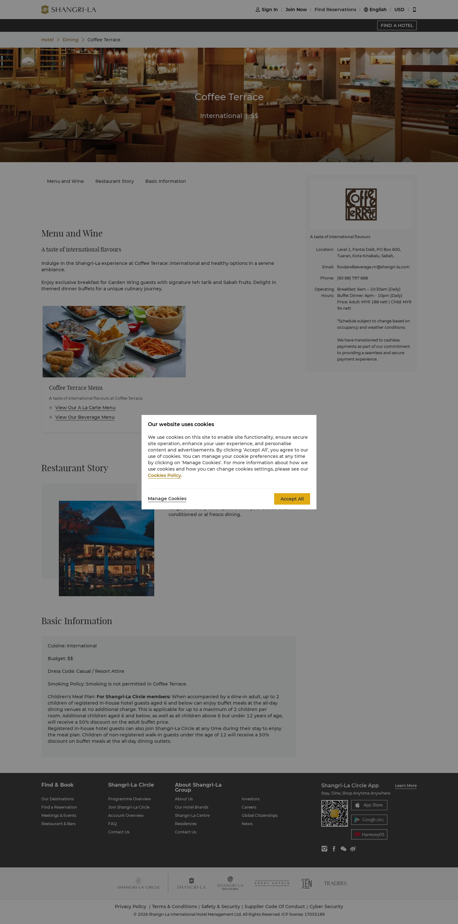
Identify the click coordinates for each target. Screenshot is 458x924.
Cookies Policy (164, 475)
